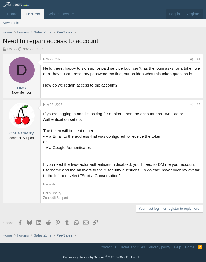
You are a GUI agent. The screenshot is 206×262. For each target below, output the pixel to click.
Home (12, 14)
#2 (198, 105)
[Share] (191, 59)
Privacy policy (159, 247)
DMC (11, 49)
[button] (73, 14)
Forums (32, 14)
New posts (11, 23)
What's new (58, 14)
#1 (198, 59)
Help (177, 247)
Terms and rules (132, 247)
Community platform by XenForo (103, 257)
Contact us (108, 247)
